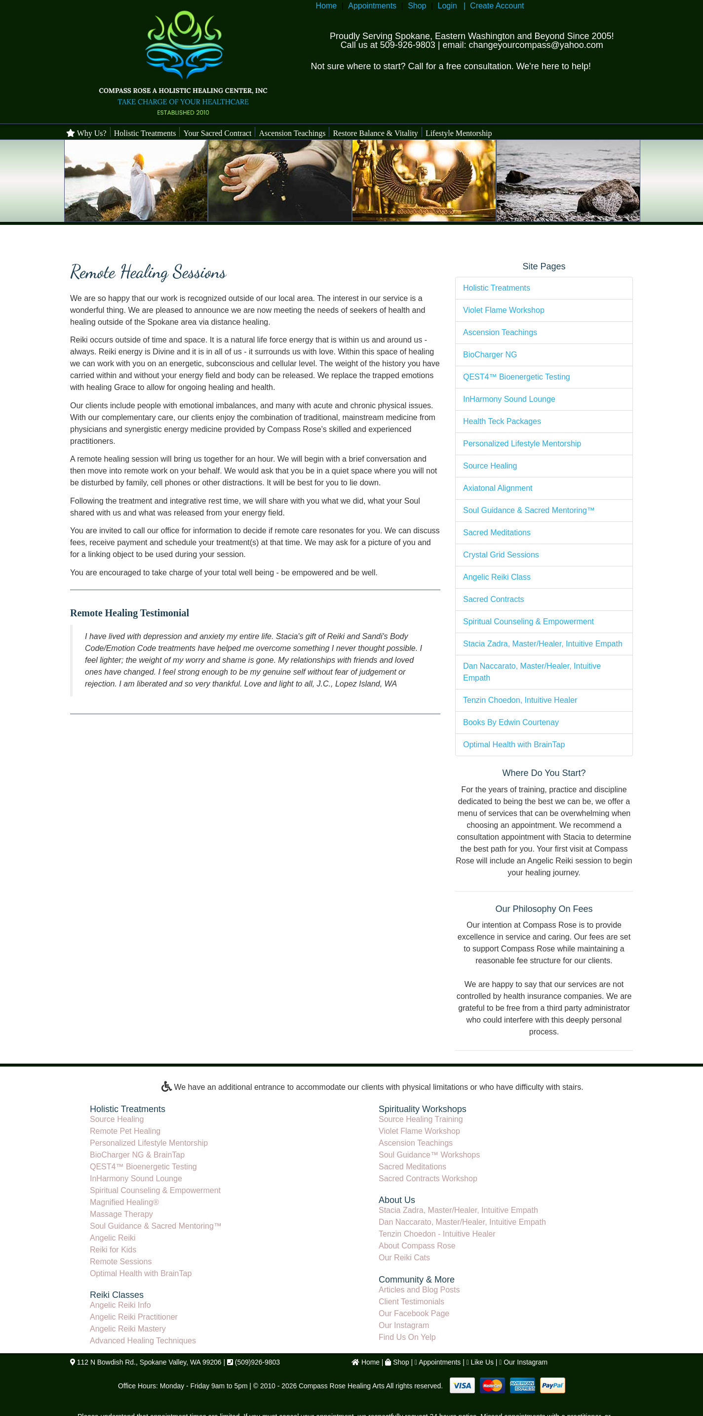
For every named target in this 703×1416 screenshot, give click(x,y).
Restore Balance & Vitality (375, 133)
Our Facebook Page (414, 1313)
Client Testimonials (411, 1301)
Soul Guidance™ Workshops (429, 1155)
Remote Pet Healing (125, 1131)
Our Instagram (404, 1325)
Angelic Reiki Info (120, 1305)
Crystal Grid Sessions (501, 555)
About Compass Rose (417, 1246)
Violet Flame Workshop (504, 310)
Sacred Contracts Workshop (428, 1178)
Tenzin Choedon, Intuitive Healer (520, 700)
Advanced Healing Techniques (143, 1340)
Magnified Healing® (124, 1202)
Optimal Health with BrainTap (514, 744)
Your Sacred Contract (217, 133)
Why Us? (86, 133)
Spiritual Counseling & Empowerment (528, 621)
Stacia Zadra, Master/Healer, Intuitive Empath (543, 644)
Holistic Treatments (145, 133)
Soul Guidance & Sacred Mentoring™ (529, 510)
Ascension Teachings (292, 133)
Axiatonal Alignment (498, 488)
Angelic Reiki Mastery (128, 1329)
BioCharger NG (490, 354)
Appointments (372, 5)
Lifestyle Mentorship (459, 133)
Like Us (483, 1362)
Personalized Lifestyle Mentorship (522, 443)
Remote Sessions (121, 1261)
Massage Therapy (121, 1214)
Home (326, 5)
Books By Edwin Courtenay (511, 722)
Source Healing (490, 466)
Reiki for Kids (113, 1249)
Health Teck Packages (502, 421)
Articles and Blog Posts (419, 1290)
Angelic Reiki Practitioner (134, 1317)
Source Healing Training (421, 1119)
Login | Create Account (481, 5)
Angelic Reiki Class (497, 577)
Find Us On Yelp (407, 1337)
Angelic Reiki (112, 1238)
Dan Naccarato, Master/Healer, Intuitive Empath (462, 1222)
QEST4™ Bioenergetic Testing (516, 377)
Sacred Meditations (497, 532)
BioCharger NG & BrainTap (137, 1155)
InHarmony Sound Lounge (509, 399)
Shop (417, 5)
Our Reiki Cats (404, 1257)
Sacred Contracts (493, 599)
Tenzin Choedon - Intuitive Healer (437, 1234)
